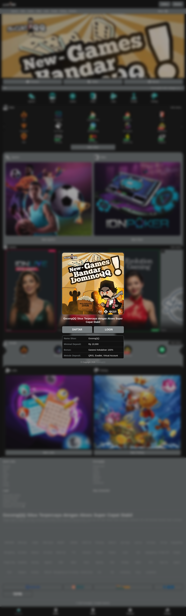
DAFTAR (77, 329)
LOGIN (109, 329)
